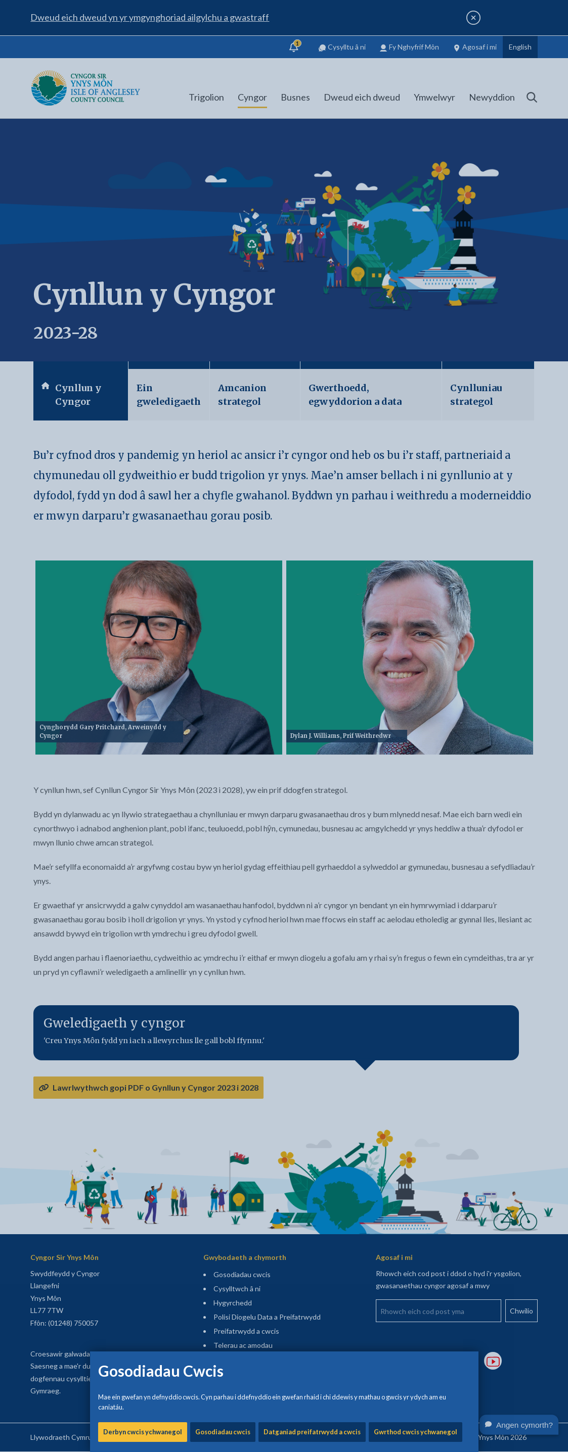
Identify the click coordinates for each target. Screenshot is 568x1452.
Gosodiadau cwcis (222, 344)
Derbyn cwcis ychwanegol (142, 344)
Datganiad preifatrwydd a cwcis (312, 344)
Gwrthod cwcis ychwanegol (415, 344)
